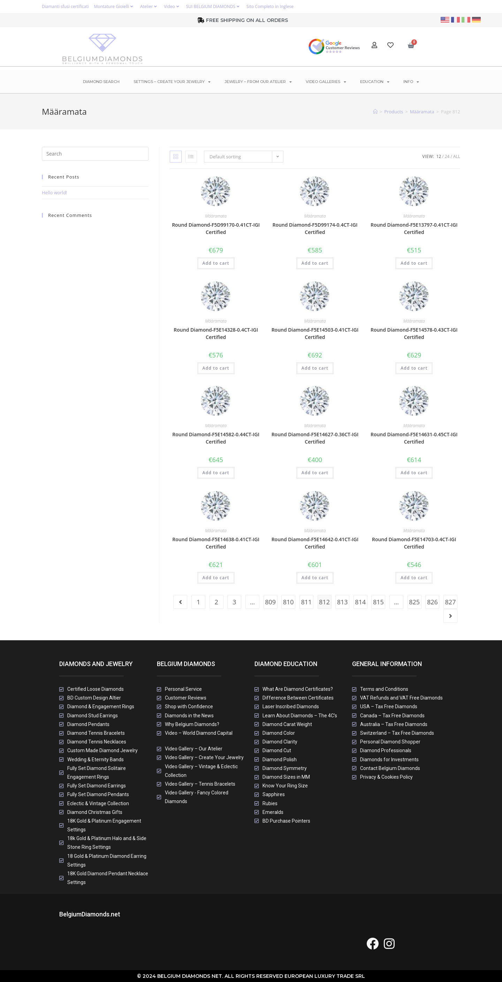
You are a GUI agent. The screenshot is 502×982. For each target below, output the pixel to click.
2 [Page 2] (216, 602)
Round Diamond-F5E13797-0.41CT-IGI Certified (414, 228)
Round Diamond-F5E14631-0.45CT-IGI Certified (414, 438)
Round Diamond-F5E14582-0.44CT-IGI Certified (215, 438)
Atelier (149, 6)
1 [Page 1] (198, 602)
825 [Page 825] (414, 602)
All (456, 156)
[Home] (375, 111)
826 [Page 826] (432, 602)
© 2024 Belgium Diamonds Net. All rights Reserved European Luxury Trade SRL (251, 976)
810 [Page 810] (288, 602)
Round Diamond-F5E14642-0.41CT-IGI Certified (315, 543)
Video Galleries (326, 81)
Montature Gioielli (114, 6)
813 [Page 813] (342, 602)
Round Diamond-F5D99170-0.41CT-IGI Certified (216, 228)
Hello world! (54, 192)
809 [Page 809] (270, 602)
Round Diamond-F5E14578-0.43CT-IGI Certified (414, 333)
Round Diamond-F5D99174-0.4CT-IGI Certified (314, 228)
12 (438, 156)
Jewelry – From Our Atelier (258, 81)
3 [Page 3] (234, 602)
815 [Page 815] (378, 602)
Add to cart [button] (216, 263)
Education (374, 81)
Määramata (216, 216)
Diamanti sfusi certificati (65, 6)
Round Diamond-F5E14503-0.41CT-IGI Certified (315, 333)
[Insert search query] (95, 154)
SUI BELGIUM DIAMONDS (213, 6)
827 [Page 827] (450, 602)
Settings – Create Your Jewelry (172, 81)
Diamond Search (101, 81)
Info (411, 81)
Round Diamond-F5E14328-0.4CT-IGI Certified (216, 333)
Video (172, 6)
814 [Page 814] (360, 602)
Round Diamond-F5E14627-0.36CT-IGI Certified (315, 438)
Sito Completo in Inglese (270, 6)
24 (447, 156)
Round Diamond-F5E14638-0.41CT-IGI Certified (215, 543)
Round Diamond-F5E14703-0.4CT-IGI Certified (414, 543)
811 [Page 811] (306, 602)
